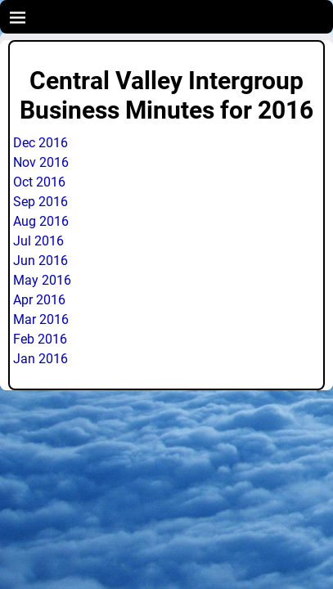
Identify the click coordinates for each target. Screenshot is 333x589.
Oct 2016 (39, 182)
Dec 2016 (40, 143)
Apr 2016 (39, 300)
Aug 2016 (41, 221)
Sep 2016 (40, 201)
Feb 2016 (40, 339)
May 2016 (42, 280)
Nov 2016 (41, 162)
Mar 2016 (41, 319)
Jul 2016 (38, 241)
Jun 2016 (40, 260)
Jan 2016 (40, 358)
